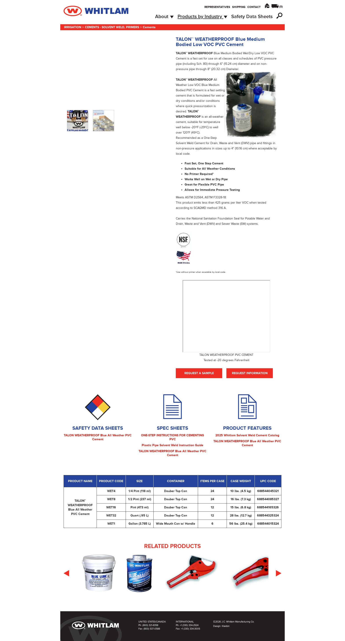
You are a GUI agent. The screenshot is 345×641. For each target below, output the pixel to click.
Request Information (250, 373)
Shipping (238, 7)
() (281, 6)
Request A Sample (199, 373)
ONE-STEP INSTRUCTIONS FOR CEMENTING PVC (172, 437)
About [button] (164, 17)
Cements (149, 27)
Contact (254, 7)
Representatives (217, 7)
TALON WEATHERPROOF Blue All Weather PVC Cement (98, 437)
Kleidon (225, 626)
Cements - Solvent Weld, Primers (112, 27)
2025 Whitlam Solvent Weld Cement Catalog (247, 435)
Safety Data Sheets (252, 17)
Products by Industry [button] (202, 17)
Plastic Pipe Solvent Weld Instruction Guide (172, 445)
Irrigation (72, 27)
